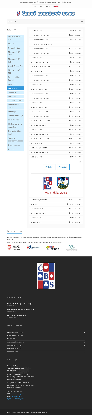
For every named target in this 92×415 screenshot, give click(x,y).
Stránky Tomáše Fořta (14, 348)
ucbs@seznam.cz (30, 2)
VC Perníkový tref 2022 (39, 107)
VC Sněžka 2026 (36, 31)
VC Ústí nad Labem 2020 (39, 125)
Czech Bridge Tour (15, 66)
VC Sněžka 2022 (36, 103)
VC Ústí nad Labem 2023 (39, 76)
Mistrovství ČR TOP (14, 53)
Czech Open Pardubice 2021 (41, 116)
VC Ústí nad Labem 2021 (39, 112)
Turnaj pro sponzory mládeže (15, 139)
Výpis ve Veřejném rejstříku (15, 399)
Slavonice (12, 92)
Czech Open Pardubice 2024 (41, 67)
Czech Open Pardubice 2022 (41, 98)
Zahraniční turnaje (15, 116)
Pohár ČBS (12, 84)
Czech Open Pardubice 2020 (41, 121)
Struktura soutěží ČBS (15, 38)
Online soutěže (14, 145)
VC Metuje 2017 (36, 222)
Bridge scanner (12, 352)
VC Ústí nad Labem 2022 (39, 94)
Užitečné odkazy (14, 325)
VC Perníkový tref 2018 (39, 200)
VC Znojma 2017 (37, 209)
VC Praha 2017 (36, 204)
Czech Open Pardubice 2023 (41, 80)
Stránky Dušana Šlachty (15, 342)
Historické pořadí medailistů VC (42, 44)
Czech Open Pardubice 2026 (41, 35)
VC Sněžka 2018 (36, 157)
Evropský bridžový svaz (15, 335)
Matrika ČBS (11, 338)
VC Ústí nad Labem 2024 (39, 62)
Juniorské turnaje (15, 101)
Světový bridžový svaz (15, 332)
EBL (35, 6)
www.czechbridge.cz (17, 394)
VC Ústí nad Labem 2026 (39, 40)
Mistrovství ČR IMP (14, 60)
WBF (41, 6)
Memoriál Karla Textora (14, 106)
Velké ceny (12, 88)
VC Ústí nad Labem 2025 (39, 49)
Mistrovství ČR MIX (14, 71)
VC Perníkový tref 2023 (39, 89)
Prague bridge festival (14, 78)
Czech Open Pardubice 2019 (41, 139)
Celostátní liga (14, 48)
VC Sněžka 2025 (36, 58)
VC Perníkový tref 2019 (39, 148)
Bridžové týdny (14, 120)
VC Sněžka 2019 (36, 143)
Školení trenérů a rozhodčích (15, 125)
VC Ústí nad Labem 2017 (39, 213)
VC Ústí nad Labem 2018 (39, 152)
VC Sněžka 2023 (36, 85)
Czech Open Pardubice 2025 (41, 53)
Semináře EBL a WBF (14, 132)
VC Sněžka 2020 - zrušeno (40, 130)
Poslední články (14, 297)
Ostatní (11, 149)
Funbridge (12, 112)
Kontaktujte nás (14, 359)
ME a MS (12, 44)
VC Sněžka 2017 (36, 218)
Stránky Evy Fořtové (14, 345)
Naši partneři (14, 231)
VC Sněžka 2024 (36, 71)
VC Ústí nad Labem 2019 (39, 134)
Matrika (48, 6)
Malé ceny (12, 96)
